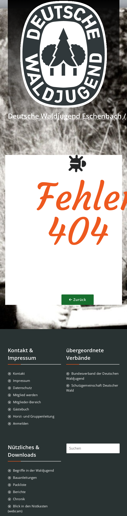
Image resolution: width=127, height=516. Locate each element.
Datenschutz (22, 388)
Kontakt (19, 373)
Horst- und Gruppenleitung (33, 416)
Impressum (21, 380)
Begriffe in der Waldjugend (33, 470)
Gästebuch (21, 409)
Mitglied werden (25, 395)
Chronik (19, 499)
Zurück (79, 299)
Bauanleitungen (25, 477)
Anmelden (21, 423)
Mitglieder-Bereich (27, 402)
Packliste (19, 484)
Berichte (19, 492)
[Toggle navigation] (63, 128)
